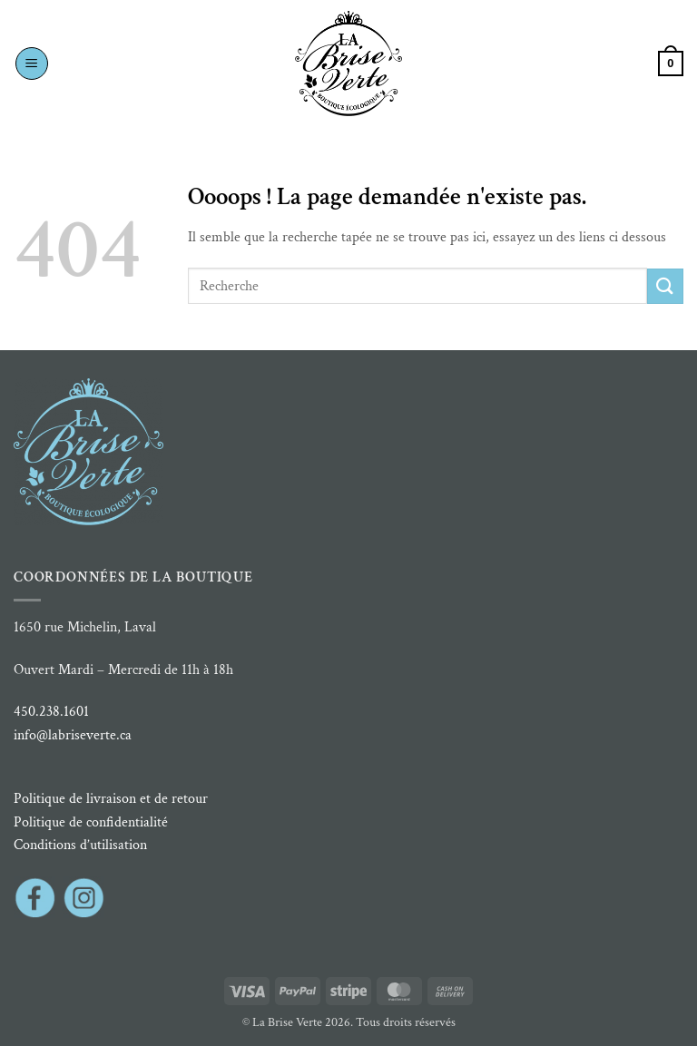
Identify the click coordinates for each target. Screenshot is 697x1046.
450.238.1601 (51, 711)
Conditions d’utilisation (80, 845)
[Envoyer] (665, 286)
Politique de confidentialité (91, 822)
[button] (31, 63)
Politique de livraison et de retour (111, 798)
